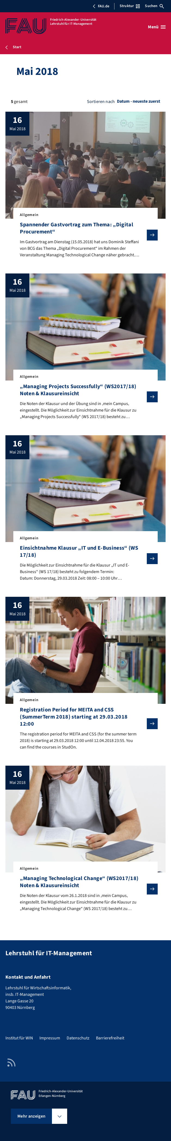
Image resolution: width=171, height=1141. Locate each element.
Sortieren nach (101, 102)
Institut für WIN (19, 1038)
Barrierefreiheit (110, 1038)
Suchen (154, 6)
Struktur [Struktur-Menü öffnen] (130, 6)
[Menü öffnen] (157, 27)
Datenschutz (78, 1038)
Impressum (49, 1038)
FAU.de (100, 6)
